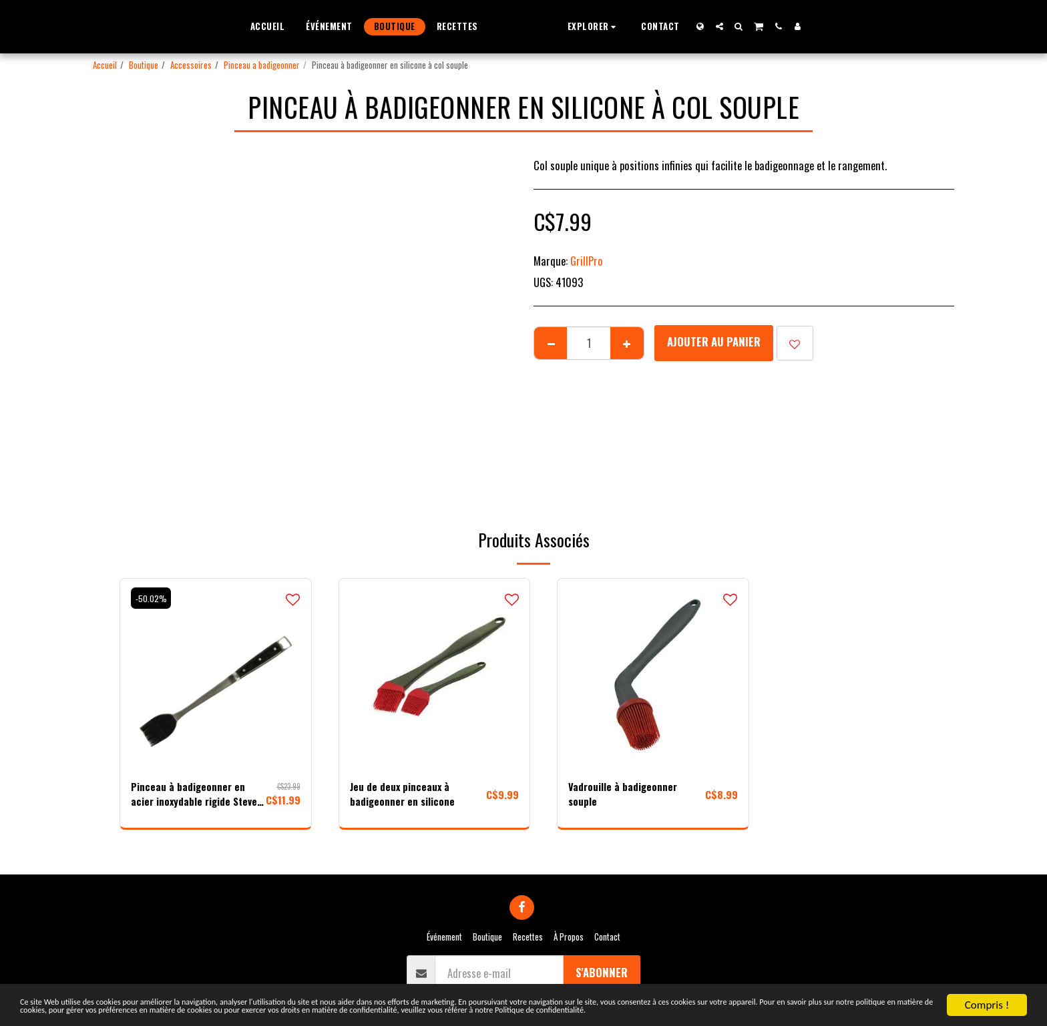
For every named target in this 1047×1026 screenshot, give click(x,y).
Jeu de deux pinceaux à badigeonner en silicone (403, 796)
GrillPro (586, 260)
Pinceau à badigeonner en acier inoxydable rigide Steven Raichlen (189, 796)
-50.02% (152, 598)
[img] (215, 674)
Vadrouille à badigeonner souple (625, 796)
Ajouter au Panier (714, 341)
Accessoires (191, 64)
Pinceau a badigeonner (262, 64)
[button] (619, 26)
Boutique (143, 64)
